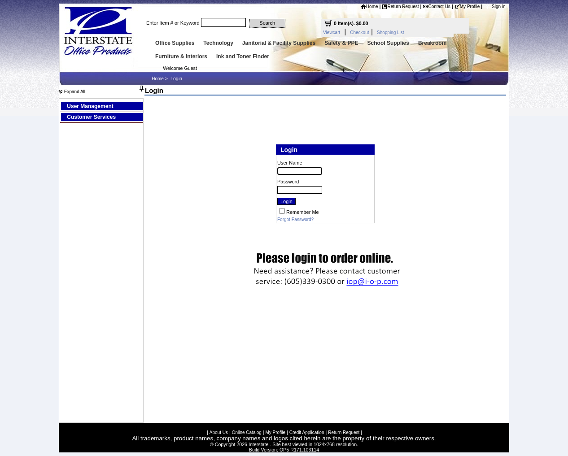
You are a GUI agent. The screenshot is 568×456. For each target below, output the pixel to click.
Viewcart (331, 32)
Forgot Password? (295, 219)
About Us (219, 431)
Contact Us (436, 6)
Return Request (400, 6)
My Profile (467, 6)
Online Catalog (247, 431)
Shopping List (390, 32)
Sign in (499, 6)
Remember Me (302, 212)
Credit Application (306, 431)
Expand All (72, 91)
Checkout (359, 32)
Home (369, 6)
